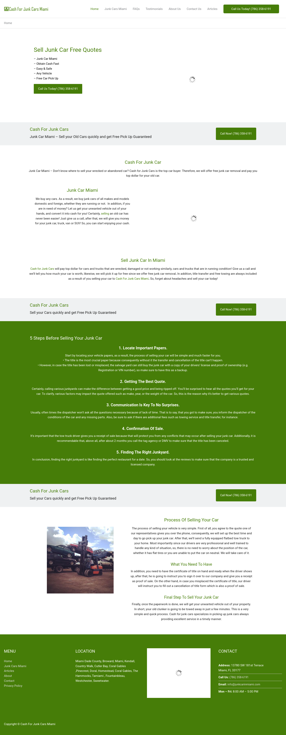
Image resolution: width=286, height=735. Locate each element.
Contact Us (194, 9)
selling (105, 213)
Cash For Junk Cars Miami (132, 278)
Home (95, 9)
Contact (9, 681)
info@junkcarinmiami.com (244, 684)
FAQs (136, 9)
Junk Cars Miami (115, 9)
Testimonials (154, 9)
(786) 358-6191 (239, 677)
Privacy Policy (13, 686)
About (8, 676)
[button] (251, 9)
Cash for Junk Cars (42, 269)
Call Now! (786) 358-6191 (235, 134)
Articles (212, 9)
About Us (175, 9)
